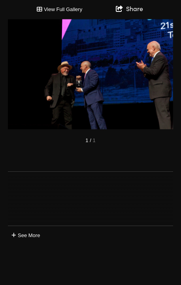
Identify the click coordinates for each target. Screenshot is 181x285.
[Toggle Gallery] (59, 9)
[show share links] (129, 8)
